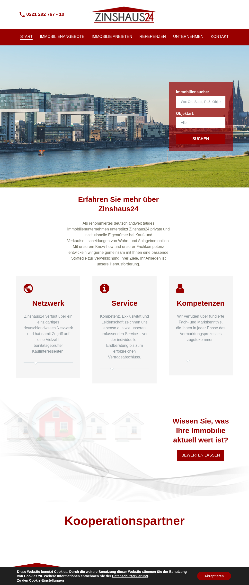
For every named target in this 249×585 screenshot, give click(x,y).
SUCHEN (201, 139)
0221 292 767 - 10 (45, 14)
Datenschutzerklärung (130, 576)
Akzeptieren (214, 576)
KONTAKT (220, 36)
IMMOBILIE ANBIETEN (112, 36)
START (26, 36)
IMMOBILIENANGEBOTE (62, 36)
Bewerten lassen (200, 455)
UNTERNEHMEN (188, 36)
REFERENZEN (153, 36)
